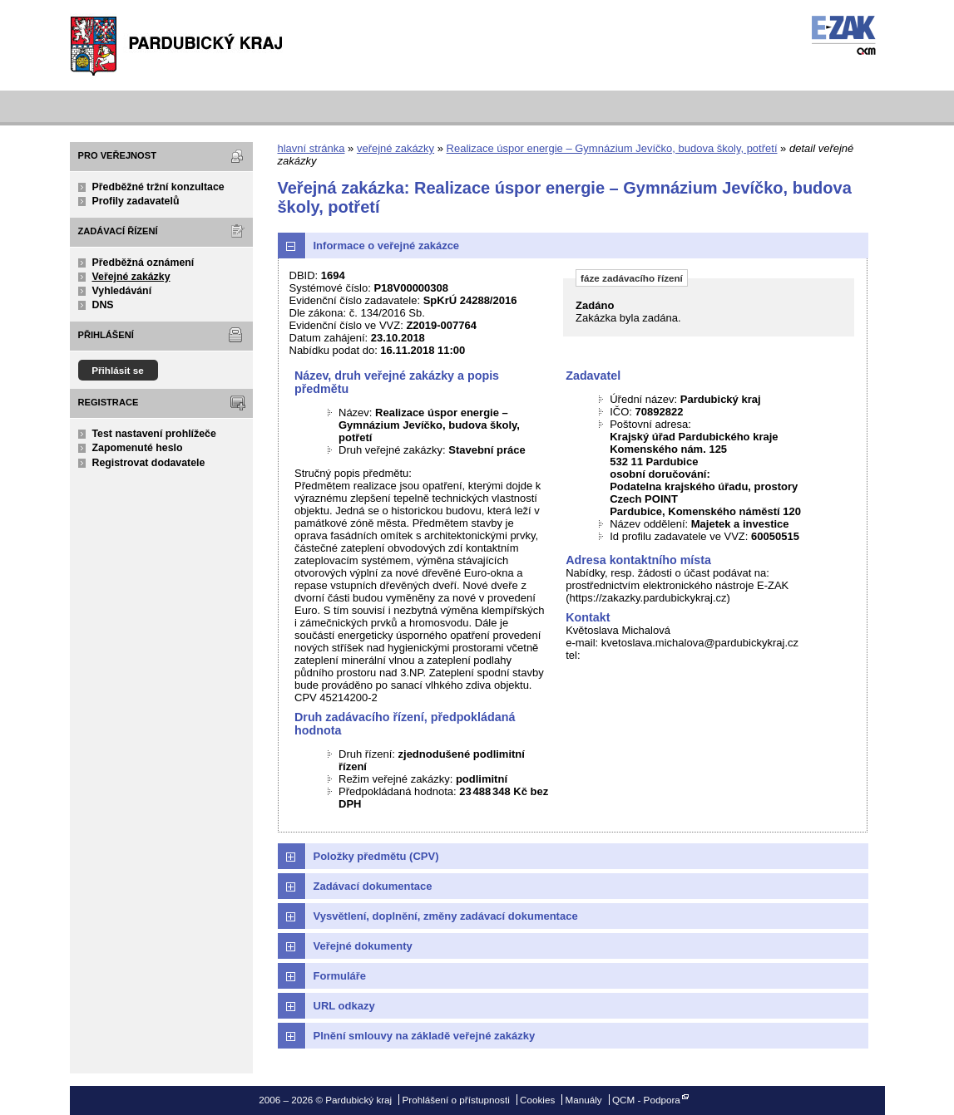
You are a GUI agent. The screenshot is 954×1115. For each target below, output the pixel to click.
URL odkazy (344, 1006)
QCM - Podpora (646, 1099)
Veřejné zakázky (131, 276)
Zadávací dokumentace (373, 886)
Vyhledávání (122, 291)
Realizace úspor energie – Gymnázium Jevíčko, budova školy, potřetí (612, 148)
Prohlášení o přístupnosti (455, 1099)
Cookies (537, 1099)
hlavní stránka (311, 148)
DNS (103, 305)
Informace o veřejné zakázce (387, 245)
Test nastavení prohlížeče (154, 434)
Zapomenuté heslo (137, 448)
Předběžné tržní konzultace (158, 187)
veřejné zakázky (395, 148)
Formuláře (340, 976)
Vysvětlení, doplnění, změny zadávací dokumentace (446, 916)
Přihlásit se (117, 370)
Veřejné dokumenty (363, 946)
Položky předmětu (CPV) (376, 856)
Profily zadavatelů (136, 201)
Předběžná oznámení (143, 262)
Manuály (584, 1099)
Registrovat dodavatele (148, 463)
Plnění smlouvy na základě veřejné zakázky (425, 1035)
